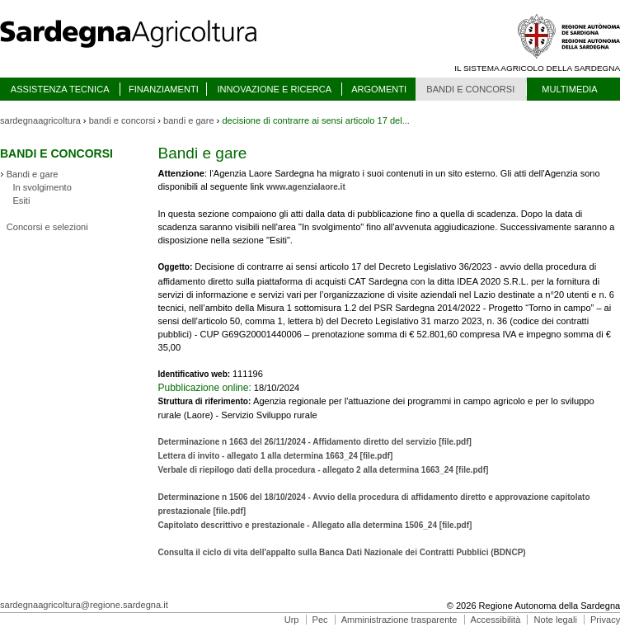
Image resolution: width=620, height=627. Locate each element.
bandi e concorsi (122, 120)
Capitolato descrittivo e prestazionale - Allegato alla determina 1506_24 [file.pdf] (314, 525)
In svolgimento (41, 187)
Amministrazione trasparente (399, 620)
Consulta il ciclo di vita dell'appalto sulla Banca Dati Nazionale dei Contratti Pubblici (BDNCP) (341, 552)
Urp (291, 620)
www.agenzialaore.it (305, 186)
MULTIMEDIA (569, 89)
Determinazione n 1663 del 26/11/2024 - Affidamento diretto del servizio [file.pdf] (314, 441)
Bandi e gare (33, 174)
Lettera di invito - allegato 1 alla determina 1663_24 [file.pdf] (274, 455)
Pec (320, 620)
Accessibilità (496, 620)
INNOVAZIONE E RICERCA (274, 89)
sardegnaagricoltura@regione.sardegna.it (84, 605)
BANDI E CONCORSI (470, 89)
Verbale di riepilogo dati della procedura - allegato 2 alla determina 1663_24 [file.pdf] (322, 469)
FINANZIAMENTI (164, 89)
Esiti (21, 200)
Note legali (555, 620)
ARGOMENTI (378, 89)
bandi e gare (188, 120)
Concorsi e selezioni (47, 227)
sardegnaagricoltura (40, 120)
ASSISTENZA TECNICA (60, 89)
